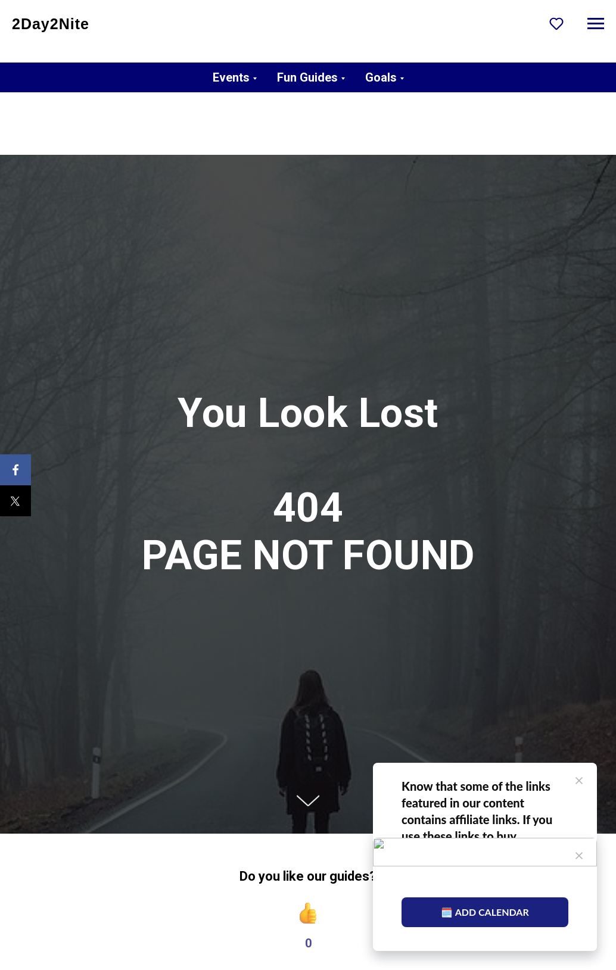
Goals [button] (381, 77)
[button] (556, 23)
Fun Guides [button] (307, 77)
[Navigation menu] (595, 24)
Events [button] (231, 77)
